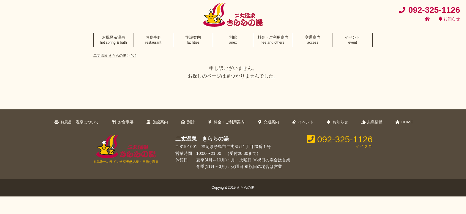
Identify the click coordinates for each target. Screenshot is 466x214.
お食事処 (125, 122)
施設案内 (160, 122)
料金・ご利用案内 (229, 122)
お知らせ (449, 18)
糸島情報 (374, 122)
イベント (306, 122)
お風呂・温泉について (79, 122)
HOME (407, 122)
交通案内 (271, 122)
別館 (191, 122)
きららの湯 (245, 187)
